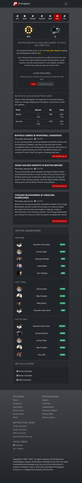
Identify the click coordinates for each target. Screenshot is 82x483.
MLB (24, 17)
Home (15, 400)
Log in (33, 84)
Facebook (18, 445)
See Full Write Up (59, 156)
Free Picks (46, 403)
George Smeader (42, 259)
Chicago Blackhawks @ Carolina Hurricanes (35, 196)
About (15, 417)
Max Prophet (41, 296)
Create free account (45, 84)
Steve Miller (42, 266)
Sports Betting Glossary (22, 436)
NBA (50, 17)
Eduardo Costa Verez (41, 244)
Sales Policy (17, 407)
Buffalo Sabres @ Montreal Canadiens (38, 135)
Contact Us (17, 403)
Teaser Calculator (25, 375)
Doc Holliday (42, 273)
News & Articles (48, 417)
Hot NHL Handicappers (28, 230)
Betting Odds (47, 414)
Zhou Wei (42, 355)
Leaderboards (48, 407)
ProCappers (21, 3)
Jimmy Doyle (42, 252)
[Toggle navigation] (66, 4)
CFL (64, 17)
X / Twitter (18, 448)
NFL (17, 17)
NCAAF (33, 17)
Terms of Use (18, 410)
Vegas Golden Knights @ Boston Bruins (39, 165)
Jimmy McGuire (42, 333)
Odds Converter (24, 380)
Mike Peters (41, 303)
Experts (45, 400)
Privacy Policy (18, 414)
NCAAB (42, 17)
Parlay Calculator (25, 371)
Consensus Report (49, 410)
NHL (57, 17)
